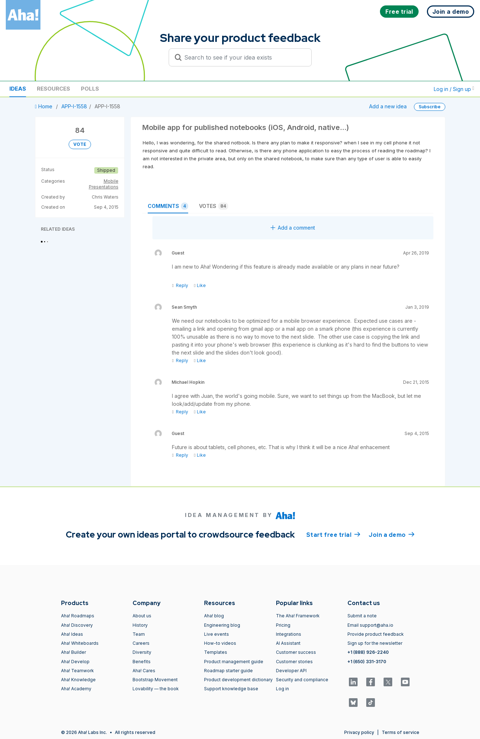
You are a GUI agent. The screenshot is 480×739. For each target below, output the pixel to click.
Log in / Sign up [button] (454, 89)
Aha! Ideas (72, 634)
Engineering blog (222, 625)
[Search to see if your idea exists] (243, 57)
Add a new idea (388, 106)
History (140, 625)
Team (139, 634)
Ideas (17, 88)
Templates (215, 652)
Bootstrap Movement (155, 679)
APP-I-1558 (74, 106)
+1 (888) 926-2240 (368, 652)
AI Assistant (288, 643)
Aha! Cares (144, 670)
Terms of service (400, 732)
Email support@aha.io (370, 625)
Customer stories (294, 661)
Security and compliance (302, 679)
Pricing (283, 625)
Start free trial (333, 534)
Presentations (103, 187)
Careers (141, 643)
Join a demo (391, 534)
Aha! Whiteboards (80, 643)
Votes (213, 206)
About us (142, 615)
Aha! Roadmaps (77, 615)
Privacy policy (359, 732)
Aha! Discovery (77, 625)
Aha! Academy (76, 688)
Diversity (142, 652)
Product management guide (233, 661)
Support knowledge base (231, 688)
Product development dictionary (238, 679)
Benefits (142, 661)
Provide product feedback (375, 634)
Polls (90, 88)
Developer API (291, 670)
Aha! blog (214, 615)
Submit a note (362, 615)
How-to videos (220, 643)
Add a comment (293, 228)
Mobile (111, 181)
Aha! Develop (75, 661)
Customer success (296, 652)
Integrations (288, 634)
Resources (53, 88)
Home (44, 106)
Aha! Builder (73, 652)
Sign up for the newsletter (374, 643)
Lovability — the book (156, 688)
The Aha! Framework (298, 615)
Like (200, 285)
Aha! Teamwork (77, 670)
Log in (282, 688)
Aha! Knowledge (78, 679)
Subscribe (430, 106)
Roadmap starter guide (228, 670)
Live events (216, 634)
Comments (168, 206)
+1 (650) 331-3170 (366, 661)
